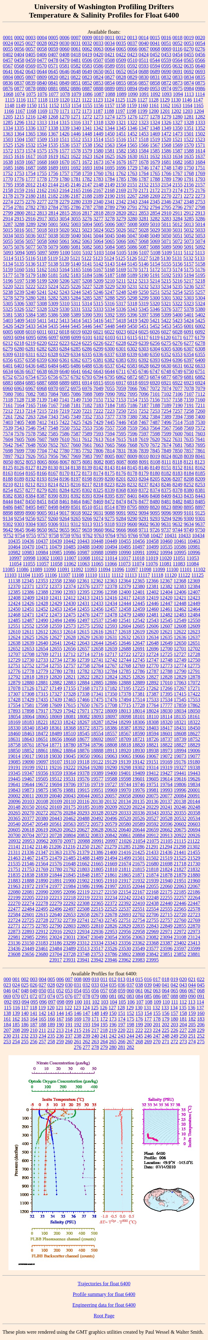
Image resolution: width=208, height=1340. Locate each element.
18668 (69, 739)
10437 (42, 541)
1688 (42, 167)
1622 (76, 156)
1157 (109, 105)
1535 (53, 145)
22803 (69, 926)
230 (7, 1036)
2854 (155, 213)
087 (165, 996)
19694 (55, 784)
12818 (28, 677)
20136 (152, 801)
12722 (124, 654)
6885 (30, 382)
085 (148, 996)
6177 (188, 337)
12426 (28, 603)
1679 (155, 162)
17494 (124, 699)
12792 (14, 677)
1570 (189, 145)
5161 (30, 269)
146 (77, 1013)
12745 (138, 660)
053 (69, 990)
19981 (152, 790)
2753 (200, 201)
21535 (14, 863)
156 (165, 1013)
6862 (121, 377)
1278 (155, 116)
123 (77, 1007)
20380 (42, 818)
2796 (177, 207)
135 (183, 1007)
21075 (152, 841)
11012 (97, 558)
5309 (53, 303)
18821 (152, 744)
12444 (124, 603)
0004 (42, 37)
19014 (14, 756)
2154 (166, 184)
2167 (98, 190)
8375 (166, 490)
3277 (98, 218)
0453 (166, 54)
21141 (14, 846)
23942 (97, 959)
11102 (199, 569)
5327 (30, 309)
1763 (132, 173)
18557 (111, 733)
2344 (144, 201)
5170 (132, 269)
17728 (138, 705)
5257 (200, 292)
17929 (55, 711)
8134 (64, 467)
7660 (76, 445)
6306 (177, 348)
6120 (166, 337)
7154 (132, 399)
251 (192, 1036)
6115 (132, 337)
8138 (76, 467)
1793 (200, 179)
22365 (97, 903)
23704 (55, 954)
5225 (64, 286)
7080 (8, 394)
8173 (87, 473)
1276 (132, 116)
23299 (69, 943)
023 (7, 985)
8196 (64, 479)
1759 (87, 173)
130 (139, 1007)
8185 (200, 473)
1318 (98, 122)
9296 (177, 518)
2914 (8, 218)
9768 (144, 535)
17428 (14, 699)
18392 (138, 728)
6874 (155, 377)
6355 (200, 354)
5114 (8, 258)
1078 (65, 94)
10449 (111, 541)
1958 (19, 184)
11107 (64, 575)
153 (139, 1013)
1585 (155, 150)
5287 (98, 298)
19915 (83, 790)
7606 (30, 439)
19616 (180, 778)
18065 (42, 716)
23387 (166, 943)
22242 (124, 897)
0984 (189, 88)
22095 (55, 892)
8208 (189, 479)
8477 (144, 501)
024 (16, 985)
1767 (177, 173)
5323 (189, 303)
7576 (19, 433)
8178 (132, 473)
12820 (55, 677)
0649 (87, 71)
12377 (97, 586)
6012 (53, 331)
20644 (138, 829)
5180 (42, 275)
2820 (121, 213)
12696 (152, 648)
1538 (87, 145)
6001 (189, 326)
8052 (19, 462)
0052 (177, 43)
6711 (121, 371)
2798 (200, 207)
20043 (69, 795)
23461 (42, 948)
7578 (30, 433)
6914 (87, 382)
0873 (177, 82)
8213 (42, 484)
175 (130, 1019)
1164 (187, 105)
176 (139, 1019)
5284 (76, 298)
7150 (87, 399)
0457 (8, 60)
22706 (152, 914)
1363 (8, 133)
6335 (87, 354)
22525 (111, 909)
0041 (155, 43)
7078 (189, 388)
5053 (200, 235)
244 (130, 1036)
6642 (87, 371)
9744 (177, 529)
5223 (42, 286)
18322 (194, 722)
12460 (152, 609)
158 (183, 1013)
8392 (76, 496)
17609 (55, 705)
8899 (19, 513)
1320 (110, 122)
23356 (124, 943)
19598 (124, 778)
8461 (64, 501)
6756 (53, 377)
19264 (83, 767)
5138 (53, 264)
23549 (138, 948)
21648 (69, 863)
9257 (42, 518)
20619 (42, 829)
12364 (124, 580)
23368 (152, 943)
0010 (98, 37)
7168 (64, 405)
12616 (97, 631)
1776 (19, 179)
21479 (55, 858)
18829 (194, 744)
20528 (166, 818)
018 (165, 979)
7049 (98, 388)
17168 (83, 688)
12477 (97, 614)
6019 (76, 331)
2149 (110, 184)
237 (69, 1036)
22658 (83, 914)
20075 (152, 795)
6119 (154, 337)
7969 (76, 456)
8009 (132, 456)
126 (103, 1007)
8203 (132, 479)
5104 (110, 252)
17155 (69, 688)
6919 (144, 382)
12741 (97, 660)
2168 (110, 190)
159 (192, 1013)
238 (77, 1036)
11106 (51, 575)
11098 (145, 569)
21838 (28, 875)
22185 (180, 892)
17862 (194, 705)
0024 (8, 43)
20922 (180, 835)
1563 (110, 145)
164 (33, 1019)
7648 (30, 445)
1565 (132, 145)
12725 (166, 654)
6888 (53, 382)
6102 (99, 337)
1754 (30, 173)
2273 (200, 196)
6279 (8, 348)
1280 (177, 116)
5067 (132, 241)
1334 (8, 128)
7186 (132, 405)
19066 (138, 756)
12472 (42, 614)
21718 (180, 863)
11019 (152, 558)
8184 (189, 473)
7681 (177, 445)
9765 (122, 535)
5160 (19, 269)
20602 (180, 824)
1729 (132, 167)
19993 (166, 790)
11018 (138, 558)
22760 (180, 920)
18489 (55, 733)
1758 (76, 173)
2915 (19, 218)
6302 (132, 348)
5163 (53, 269)
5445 (76, 326)
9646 (30, 529)
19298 (124, 767)
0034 (110, 43)
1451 (121, 133)
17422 (194, 694)
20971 (69, 841)
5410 (30, 320)
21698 (166, 863)
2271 (177, 196)
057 (104, 990)
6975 (76, 388)
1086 (87, 94)
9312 (76, 524)
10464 (14, 546)
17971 (83, 711)
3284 (177, 218)
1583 (132, 150)
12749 (180, 660)
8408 (155, 496)
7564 (155, 428)
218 (104, 1030)
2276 (30, 201)
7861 (200, 450)
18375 (97, 728)
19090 (28, 761)
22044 (138, 886)
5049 (155, 235)
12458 (124, 609)
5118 (42, 258)
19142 (138, 761)
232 (25, 1036)
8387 (42, 496)
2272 (189, 196)
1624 (98, 156)
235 (51, 1036)
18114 (166, 716)
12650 (180, 643)
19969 (111, 790)
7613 (98, 439)
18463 (28, 733)
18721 (138, 739)
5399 (166, 314)
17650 (83, 705)
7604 (8, 439)
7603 (200, 433)
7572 (200, 428)
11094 (104, 569)
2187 (76, 196)
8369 (132, 490)
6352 (166, 354)
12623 (194, 631)
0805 (19, 77)
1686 (19, 167)
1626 (121, 156)
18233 (55, 722)
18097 (111, 716)
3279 (121, 218)
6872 (132, 377)
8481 (166, 501)
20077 (166, 795)
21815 (138, 869)
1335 (19, 128)
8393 (87, 496)
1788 (155, 179)
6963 (19, 388)
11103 (10, 575)
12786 (138, 671)
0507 (98, 60)
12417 (124, 597)
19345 (14, 773)
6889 (64, 382)
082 (121, 996)
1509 (42, 139)
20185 (83, 807)
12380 (138, 586)
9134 (8, 518)
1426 (64, 133)
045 (201, 985)
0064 (110, 49)
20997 (111, 841)
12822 (83, 677)
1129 (165, 99)
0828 (121, 77)
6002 (200, 326)
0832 (166, 77)
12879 (14, 682)
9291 (144, 518)
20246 (180, 807)
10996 (194, 552)
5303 (189, 298)
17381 (138, 694)
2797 (189, 207)
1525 (8, 145)
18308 (152, 722)
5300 (155, 298)
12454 (69, 609)
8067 (65, 462)
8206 (166, 479)
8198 (87, 479)
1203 (188, 111)
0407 (53, 54)
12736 (69, 660)
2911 (177, 213)
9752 (8, 535)
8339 (110, 490)
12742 (111, 660)
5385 (42, 314)
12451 (28, 609)
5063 (87, 241)
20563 (69, 824)
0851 (76, 82)
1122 (87, 99)
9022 (87, 513)
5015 (8, 230)
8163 (8, 473)
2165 (76, 190)
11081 (165, 563)
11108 (78, 575)
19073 (180, 756)
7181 (76, 405)
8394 (98, 496)
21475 (42, 858)
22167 (138, 892)
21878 (166, 875)
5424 (189, 320)
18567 (124, 733)
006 (60, 979)
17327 (55, 694)
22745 (111, 920)
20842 (111, 835)
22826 (111, 926)
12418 (138, 597)
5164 (64, 269)
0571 (53, 66)
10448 (97, 541)
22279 (55, 903)
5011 (166, 224)
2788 (98, 207)
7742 (53, 450)
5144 (121, 264)
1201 (165, 111)
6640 (64, 371)
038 (139, 985)
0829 (132, 77)
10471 (42, 546)
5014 (200, 224)
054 (77, 990)
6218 (19, 343)
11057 (42, 563)
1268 (53, 116)
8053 (31, 462)
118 (33, 1007)
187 (33, 1024)
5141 (87, 264)
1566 (144, 145)
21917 (124, 880)
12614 (69, 631)
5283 (64, 298)
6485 (64, 365)
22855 (180, 926)
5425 (200, 320)
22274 (28, 903)
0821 (64, 77)
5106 (133, 252)
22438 (152, 903)
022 (201, 979)
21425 (138, 852)
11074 (138, 563)
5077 (30, 247)
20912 (152, 835)
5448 (110, 326)
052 (60, 990)
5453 (166, 326)
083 (130, 996)
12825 (124, 677)
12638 (14, 643)
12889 (138, 682)
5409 (19, 320)
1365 (30, 133)
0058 (42, 49)
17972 (97, 711)
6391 (132, 360)
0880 (42, 88)
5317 (121, 303)
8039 (189, 456)
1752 (8, 173)
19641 (14, 784)
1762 (121, 173)
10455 (124, 541)
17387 (152, 694)
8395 (110, 496)
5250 (144, 292)
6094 (19, 337)
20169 (55, 807)
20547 (28, 824)
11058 (56, 563)
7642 (8, 445)
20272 (42, 812)
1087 (99, 94)
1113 (189, 94)
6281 (30, 348)
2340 (98, 201)
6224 (76, 343)
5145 (132, 264)
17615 (69, 705)
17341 (97, 694)
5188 (121, 275)
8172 (76, 473)
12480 (138, 614)
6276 (177, 343)
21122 (193, 841)
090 (192, 996)
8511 (98, 507)
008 (77, 979)
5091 (189, 247)
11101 (186, 569)
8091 (144, 462)
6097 (53, 337)
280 (113, 1047)
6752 (8, 377)
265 (113, 1041)
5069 (155, 241)
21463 (14, 858)
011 (103, 979)
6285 (76, 348)
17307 (14, 694)
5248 (121, 292)
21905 (97, 880)
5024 (98, 230)
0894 (132, 88)
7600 (177, 433)
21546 (28, 863)
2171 (144, 190)
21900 (69, 880)
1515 (110, 139)
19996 (180, 790)
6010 (30, 331)
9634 (189, 524)
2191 (121, 196)
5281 (42, 298)
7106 (177, 394)
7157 (166, 399)
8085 (110, 462)
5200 (53, 281)
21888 (28, 880)
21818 (152, 869)
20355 (180, 812)
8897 (200, 507)
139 (16, 1013)
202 (165, 1024)
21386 (97, 852)
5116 (30, 258)
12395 (83, 592)
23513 (83, 948)
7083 (42, 394)
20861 (124, 835)
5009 (144, 224)
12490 (42, 620)
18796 (97, 744)
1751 (200, 167)
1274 (110, 116)
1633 (166, 156)
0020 (200, 37)
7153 (121, 399)
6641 (76, 371)
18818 (124, 744)
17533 (152, 699)
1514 (98, 139)
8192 (30, 479)
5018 (42, 230)
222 (139, 1030)
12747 (152, 660)
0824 (98, 77)
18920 (124, 750)
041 (165, 985)
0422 (121, 54)
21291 (152, 846)
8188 (8, 479)
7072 (155, 388)
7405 (19, 422)
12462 (180, 609)
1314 (53, 122)
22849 (166, 926)
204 (183, 1024)
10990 (124, 552)
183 (201, 1019)
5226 (76, 286)
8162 (200, 467)
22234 (111, 897)
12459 (138, 609)
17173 (97, 688)
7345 (64, 416)
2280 (76, 201)
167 (60, 1019)
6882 (200, 377)
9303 (19, 524)
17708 (111, 705)
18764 (42, 744)
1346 (132, 128)
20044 (83, 795)
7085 (64, 394)
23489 (69, 948)
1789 (166, 179)
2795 (166, 207)
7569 (189, 428)
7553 (87, 428)
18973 (166, 750)
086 (157, 996)
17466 (83, 699)
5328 (42, 309)
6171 (177, 337)
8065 (42, 462)
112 (183, 1002)
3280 (132, 218)
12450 (14, 609)
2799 (8, 213)
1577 (64, 150)
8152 (177, 467)
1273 (98, 116)
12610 (14, 631)
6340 (144, 354)
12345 (27, 580)
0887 (87, 88)
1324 (155, 122)
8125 (8, 467)
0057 (30, 49)
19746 (138, 784)
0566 (200, 60)
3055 (76, 218)
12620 (152, 631)
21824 (166, 869)
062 (148, 990)
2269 (155, 196)
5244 (76, 292)
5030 (166, 230)
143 (51, 1013)
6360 (53, 360)
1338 (53, 128)
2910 (166, 213)
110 (166, 1002)
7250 (121, 411)
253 (7, 1041)
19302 (138, 767)
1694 (98, 167)
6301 (121, 348)
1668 (42, 162)
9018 (76, 513)
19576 (83, 778)
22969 (152, 931)
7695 (200, 445)
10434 (198, 535)
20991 (97, 841)
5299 (144, 298)
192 (77, 1024)
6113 (121, 337)
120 (51, 1007)
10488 (83, 546)
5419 (132, 320)
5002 (64, 224)
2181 (42, 196)
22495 (42, 909)
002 (25, 979)
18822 (166, 744)
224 (157, 1030)
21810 (111, 869)
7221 (87, 411)
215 (77, 1030)
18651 (42, 739)
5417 (110, 320)
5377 (177, 309)
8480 (155, 501)
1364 (19, 133)
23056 (124, 937)
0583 (87, 66)
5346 (155, 309)
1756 (53, 173)
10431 (170, 535)
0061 (76, 49)
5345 (144, 309)
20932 (14, 841)
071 (25, 996)
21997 (111, 886)
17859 (180, 705)
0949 (144, 88)
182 (192, 1019)
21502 (152, 858)
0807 (30, 77)
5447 (98, 326)
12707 (14, 654)
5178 (19, 275)
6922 (177, 382)
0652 (121, 71)
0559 (166, 60)
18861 (42, 750)
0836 (8, 82)
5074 (200, 241)
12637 (194, 637)
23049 (97, 937)
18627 (194, 733)
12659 (111, 648)
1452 (132, 133)
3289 (30, 224)
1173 (87, 111)
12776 (14, 671)
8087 (121, 462)
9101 (189, 513)
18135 (179, 716)
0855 (121, 82)
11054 (15, 563)
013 (121, 979)
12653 (28, 648)
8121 (188, 462)
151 (121, 1013)
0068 (155, 49)
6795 (110, 377)
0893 (121, 88)
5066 (121, 241)
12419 (152, 597)
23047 (83, 937)
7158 (177, 399)
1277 (144, 116)
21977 (55, 886)
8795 (132, 507)
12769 (138, 665)
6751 (200, 371)
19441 (180, 773)
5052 (189, 235)
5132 (188, 258)
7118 (8, 399)
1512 (76, 139)
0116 (177, 49)
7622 (166, 439)
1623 (87, 156)
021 (192, 979)
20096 (14, 801)
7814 (110, 450)
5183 (76, 275)
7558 (121, 428)
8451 (42, 501)
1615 (8, 156)
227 (183, 1030)
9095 (155, 513)
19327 (180, 767)
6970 (53, 388)
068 (201, 990)
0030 (64, 43)
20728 (55, 835)
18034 (180, 711)
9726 (155, 529)
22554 (152, 909)
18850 (14, 750)
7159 (189, 399)
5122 (87, 258)
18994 (180, 750)
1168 (31, 111)
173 (113, 1019)
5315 (98, 303)
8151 (166, 467)
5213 (144, 281)
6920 (155, 382)
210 (33, 1030)
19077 (194, 756)
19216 (55, 767)
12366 (152, 580)
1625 (110, 156)
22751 (124, 920)
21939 (152, 880)
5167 (98, 269)
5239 (19, 292)
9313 (87, 524)
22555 (166, 909)
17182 (111, 688)
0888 (98, 88)
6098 (65, 337)
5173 (166, 269)
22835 (138, 926)
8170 (64, 473)
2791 (132, 207)
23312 (83, 943)
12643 (83, 643)
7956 (53, 456)
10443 (83, 541)
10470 (28, 546)
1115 (10, 99)
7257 (177, 411)
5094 (19, 252)
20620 (55, 829)
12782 (83, 671)
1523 (200, 139)
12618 (124, 631)
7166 (42, 405)
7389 (166, 416)
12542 (138, 620)
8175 (110, 473)
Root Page (104, 1315)
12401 (138, 592)
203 (174, 1024)
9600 (132, 524)
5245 (87, 292)
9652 (53, 529)
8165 (30, 473)
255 (25, 1041)
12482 (166, 614)
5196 (8, 281)
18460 (14, 733)
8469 (98, 501)
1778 (42, 179)
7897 (8, 456)
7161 (8, 405)
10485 (69, 546)
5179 (30, 275)
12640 (42, 643)
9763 (99, 535)
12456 (97, 609)
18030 (166, 711)
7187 (144, 405)
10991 (138, 552)
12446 (152, 603)
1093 (166, 94)
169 (77, 1019)
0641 (8, 71)
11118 (157, 575)
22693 (124, 914)
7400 (200, 416)
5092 (200, 247)
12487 (28, 620)
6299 (98, 348)
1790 (177, 179)
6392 (144, 360)
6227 (110, 343)
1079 (76, 94)
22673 (97, 914)
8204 (144, 479)
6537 (110, 365)
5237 (200, 286)
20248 (194, 807)
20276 (55, 812)
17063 (180, 682)
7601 (189, 433)
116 (16, 1007)
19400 (111, 773)
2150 (121, 184)
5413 (64, 320)
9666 (121, 529)
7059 (121, 388)
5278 (8, 298)
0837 (19, 82)
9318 (110, 524)
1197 (120, 111)
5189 (132, 275)
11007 (70, 558)
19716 (83, 784)
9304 (30, 524)
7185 (121, 405)
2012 (30, 184)
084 (139, 996)
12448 (180, 603)
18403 (152, 728)
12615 (83, 631)
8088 (133, 462)
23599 (194, 948)
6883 (8, 382)
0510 (132, 60)
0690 (166, 71)
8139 (87, 467)
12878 (194, 677)
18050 (194, 711)
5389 (76, 314)
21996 (97, 886)
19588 (111, 778)
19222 (69, 767)
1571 (200, 145)
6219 (30, 343)
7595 (121, 433)
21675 (138, 863)
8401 (132, 496)
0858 (155, 82)
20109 (56, 801)
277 (86, 1047)
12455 (83, 609)
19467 (28, 778)
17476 (111, 699)
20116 (83, 801)
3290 (42, 224)
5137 (42, 264)
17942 (69, 711)
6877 (166, 377)
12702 (194, 648)
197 (121, 1024)
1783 (98, 179)
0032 (87, 43)
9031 (98, 513)
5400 (177, 314)
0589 (110, 66)
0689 (155, 71)
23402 (180, 943)
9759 (65, 535)
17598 (42, 705)
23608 (14, 954)
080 (104, 996)
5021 (76, 230)
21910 (111, 880)
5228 (98, 286)
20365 (14, 818)
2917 (42, 218)
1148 (9, 105)
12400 (124, 592)
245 (139, 1036)
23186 (55, 943)
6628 (144, 365)
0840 (42, 82)
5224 (53, 286)
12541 (124, 620)
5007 (121, 224)
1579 (87, 150)
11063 (83, 563)
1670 (64, 162)
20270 (28, 812)
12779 (42, 671)
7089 (98, 394)
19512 (55, 778)
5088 (155, 247)
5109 (166, 252)
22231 (97, 897)
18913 (111, 750)
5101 (76, 252)
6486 (76, 365)
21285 (124, 846)
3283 (166, 218)
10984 (42, 552)
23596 (166, 948)
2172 (155, 190)
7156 (155, 399)
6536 (98, 365)
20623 (69, 829)
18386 (111, 728)
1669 (53, 162)
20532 (180, 818)
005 (51, 979)
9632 (177, 524)
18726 (152, 739)
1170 (53, 111)
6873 (144, 377)
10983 (28, 552)
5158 (200, 264)
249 (174, 1036)
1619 (53, 156)
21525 (180, 858)
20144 (193, 801)
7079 (200, 388)
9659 (87, 529)
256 (33, 1041)
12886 (111, 682)
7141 (64, 399)
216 (86, 1030)
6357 (19, 360)
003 (33, 979)
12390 (55, 592)
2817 (87, 213)
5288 (110, 298)
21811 (124, 869)
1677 (132, 162)
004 (42, 979)
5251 (155, 292)
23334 (97, 943)
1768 (189, 173)
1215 (19, 116)
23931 (69, 959)
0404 (19, 54)
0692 (189, 71)
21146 (42, 846)
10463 (194, 541)
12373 (55, 586)
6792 (76, 377)
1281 (189, 116)
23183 (42, 943)
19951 (97, 790)
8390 (53, 496)
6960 (8, 388)
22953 (111, 931)
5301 (166, 298)
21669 (111, 863)
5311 (75, 303)
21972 (28, 886)
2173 (166, 190)
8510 (87, 507)
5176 (200, 269)
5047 (132, 235)
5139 (64, 264)
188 (42, 1024)
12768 (124, 665)
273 (183, 1041)
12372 (42, 586)
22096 (69, 892)
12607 (166, 626)
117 (24, 1007)
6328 (53, 354)
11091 (63, 569)
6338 (121, 354)
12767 (111, 665)
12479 (124, 614)
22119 (83, 892)
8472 (110, 501)
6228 (121, 343)
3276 (87, 218)
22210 (42, 897)
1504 (19, 139)
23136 (14, 943)
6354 (189, 354)
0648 (76, 71)
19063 (111, 756)
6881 (189, 377)
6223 (64, 343)
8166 (42, 473)
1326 (166, 122)
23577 (152, 948)
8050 (8, 462)
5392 (110, 314)
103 (104, 1002)
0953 (155, 88)
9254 (19, 518)
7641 (200, 439)
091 (201, 996)
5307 (30, 303)
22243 (138, 897)
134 (174, 1007)
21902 (83, 880)
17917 (42, 711)
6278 (200, 343)
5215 (166, 281)
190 (60, 1024)
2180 (30, 196)
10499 (152, 546)
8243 (155, 484)
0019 (189, 37)
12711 (55, 654)
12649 (166, 643)
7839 (144, 450)
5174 (177, 269)
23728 (69, 954)
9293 (155, 518)
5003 (76, 224)
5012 (177, 224)
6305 (166, 348)
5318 (132, 303)
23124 (194, 937)
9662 (110, 529)
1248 (42, 116)
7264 (42, 416)
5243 (64, 292)
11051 (179, 558)
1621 (64, 156)
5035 (19, 235)
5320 (155, 303)
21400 (111, 852)
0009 (87, 37)
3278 (110, 218)
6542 (121, 365)
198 (130, 1024)
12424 (14, 603)
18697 (111, 739)
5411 (42, 320)
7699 (19, 450)
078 (86, 996)
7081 (19, 394)
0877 (19, 88)
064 (165, 990)
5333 (98, 309)
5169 (121, 269)
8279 (42, 490)
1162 (165, 105)
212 (51, 1030)
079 (95, 996)
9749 (189, 529)
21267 (96, 846)
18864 (69, 750)
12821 (69, 677)
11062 (70, 563)
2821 (132, 213)
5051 (177, 235)
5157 (189, 264)
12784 (111, 671)
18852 (28, 750)
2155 (177, 184)
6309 (8, 354)
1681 (166, 162)
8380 (189, 490)
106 (131, 1002)
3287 (8, 224)
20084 (180, 795)
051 (51, 990)
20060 (138, 795)
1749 (177, 167)
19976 (138, 790)
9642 (8, 529)
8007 (121, 456)
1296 (19, 122)
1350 (177, 128)
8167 (53, 473)
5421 (155, 320)
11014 (111, 558)
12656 (69, 648)
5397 (144, 314)
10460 (166, 541)
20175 (69, 807)
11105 (37, 575)
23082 (152, 937)
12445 (138, 603)
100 (78, 1002)
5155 (166, 264)
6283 (53, 348)
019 (174, 979)
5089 (166, 247)
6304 (155, 348)
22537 (124, 909)
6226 (98, 343)
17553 (194, 699)
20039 (42, 795)
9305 (42, 524)
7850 (177, 450)
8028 (177, 456)
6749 (177, 371)
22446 (180, 903)
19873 (28, 790)
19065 (124, 756)
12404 (166, 592)
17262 (152, 688)
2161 (30, 190)
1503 (8, 139)
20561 (55, 824)
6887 (42, 382)
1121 (75, 99)
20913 (166, 835)
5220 (8, 286)
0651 (110, 71)
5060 (53, 241)
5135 (19, 264)
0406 (42, 54)
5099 (53, 252)
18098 (125, 716)
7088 (87, 394)
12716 (97, 654)
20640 (124, 829)
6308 (200, 348)
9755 (31, 535)
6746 (144, 371)
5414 (76, 320)
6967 (30, 388)
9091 (121, 513)
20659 (152, 829)
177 (148, 1019)
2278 (53, 201)
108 (148, 1002)
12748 (166, 660)
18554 (97, 733)
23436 (14, 948)
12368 (179, 580)
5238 (8, 292)
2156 (189, 184)
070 (16, 996)
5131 (177, 258)
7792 (87, 450)
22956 (124, 931)
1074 (19, 94)
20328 (97, 812)
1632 (155, 156)
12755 (55, 665)
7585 (53, 433)
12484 (194, 614)
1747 (155, 167)
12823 (97, 677)
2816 (76, 213)
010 (95, 979)
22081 (28, 892)
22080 (14, 892)
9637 (200, 524)
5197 (19, 281)
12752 (28, 665)
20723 (42, 835)
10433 (184, 535)
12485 (14, 620)
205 (192, 1024)
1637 (200, 156)
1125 (120, 99)
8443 (200, 496)
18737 (166, 739)
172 (104, 1019)
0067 (144, 49)
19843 (14, 790)
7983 (87, 456)
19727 (111, 784)
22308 (83, 903)
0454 (177, 54)
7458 (132, 422)
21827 (180, 869)
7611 (75, 439)
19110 (69, 761)
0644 (42, 71)
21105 (166, 841)
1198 (131, 111)
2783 (42, 207)
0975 (177, 88)
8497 (42, 507)
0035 (121, 43)
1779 (53, 179)
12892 (152, 682)
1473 (177, 133)
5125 (121, 258)
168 (69, 1019)
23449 (28, 948)
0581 (64, 66)
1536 (64, 145)
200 (148, 1024)
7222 (98, 411)
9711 (143, 529)
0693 (200, 71)
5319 (144, 303)
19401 (124, 773)
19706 (69, 784)
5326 (19, 309)
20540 (14, 824)
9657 (76, 529)
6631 (177, 365)
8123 (200, 462)
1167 (20, 111)
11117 (144, 575)
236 (60, 1036)
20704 (28, 835)
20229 (152, 807)
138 (7, 1013)
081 (113, 996)
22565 (180, 909)
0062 (87, 49)
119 (42, 1007)
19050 (83, 756)
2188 (87, 196)
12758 (83, 665)
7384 (155, 416)
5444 (64, 326)
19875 (42, 790)
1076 (42, 94)
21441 (180, 852)
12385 (14, 592)
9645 (19, 529)
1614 (200, 150)
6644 (110, 371)
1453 (144, 133)
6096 (42, 337)
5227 (87, 286)
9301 (200, 518)
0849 (64, 82)
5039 (64, 235)
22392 (124, 903)
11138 (14, 580)
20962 (42, 841)
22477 (14, 909)
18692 (97, 739)
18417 (166, 728)
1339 (64, 128)
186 (25, 1024)
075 (60, 996)
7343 (53, 416)
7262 (19, 416)
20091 (194, 795)
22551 (138, 909)
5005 (98, 224)
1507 (30, 139)
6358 (30, 360)
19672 (42, 784)
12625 (28, 637)
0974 (166, 88)
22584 (14, 914)
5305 (8, 303)
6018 (64, 331)
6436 (30, 365)
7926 (30, 456)
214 (69, 1030)
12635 (166, 637)
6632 (189, 365)
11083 (179, 563)
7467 (144, 422)
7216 (53, 411)
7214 (30, 411)
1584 (144, 150)
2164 (64, 190)
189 (51, 1024)
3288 (19, 224)
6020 (87, 331)
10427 (157, 535)
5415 (87, 320)
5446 (87, 326)
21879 (180, 875)
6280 (19, 348)
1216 (30, 116)
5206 (64, 281)
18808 (111, 744)
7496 (166, 422)
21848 (83, 875)
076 (69, 996)
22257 (180, 897)
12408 (14, 597)
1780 (64, 179)
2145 (64, 184)
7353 (98, 416)
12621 (166, 631)
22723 (194, 914)
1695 (110, 167)
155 (157, 1013)
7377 (110, 416)
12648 (152, 643)
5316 (110, 303)
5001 (53, 224)
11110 (91, 575)
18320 (166, 722)
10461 (180, 541)
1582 (121, 150)
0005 (53, 37)
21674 (124, 863)
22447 (194, 903)
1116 (21, 99)
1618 (42, 156)
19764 (166, 784)
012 (113, 979)
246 (148, 1036)
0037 (132, 43)
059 (121, 990)
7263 (30, 416)
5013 (189, 224)
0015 (155, 37)
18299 (124, 722)
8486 (8, 507)
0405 (30, 54)
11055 (29, 563)
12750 (194, 660)
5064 (98, 241)
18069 (56, 716)
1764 (144, 173)
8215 (64, 484)
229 (201, 1030)
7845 (155, 450)
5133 (200, 258)
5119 (52, 258)
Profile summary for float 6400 (104, 1294)
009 (86, 979)
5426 (8, 326)
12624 (14, 637)
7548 (53, 428)
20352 (166, 812)
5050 (166, 235)
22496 (55, 909)
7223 (110, 411)
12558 (42, 626)
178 (157, 1019)
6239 (144, 343)
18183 (28, 722)
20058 (124, 795)
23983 (138, 959)
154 (148, 1013)
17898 (28, 711)
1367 (53, 133)
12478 (111, 614)
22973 (194, 931)
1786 (132, 179)
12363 (110, 580)
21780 (55, 869)
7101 (155, 394)
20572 (83, 824)
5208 (87, 281)
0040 (144, 43)
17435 (42, 699)
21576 (55, 863)
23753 (97, 954)
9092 (132, 513)
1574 (30, 150)
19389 (97, 773)
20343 (152, 812)
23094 (166, 937)
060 (130, 990)
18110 (152, 716)
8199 (98, 479)
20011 (28, 795)
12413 (83, 597)
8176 (121, 473)
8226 (121, 484)
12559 (55, 626)
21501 (138, 858)
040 (157, 985)
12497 (83, 620)
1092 (155, 94)
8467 (87, 501)
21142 (28, 846)
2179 (19, 196)
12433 (97, 603)
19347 (28, 773)
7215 (42, 411)
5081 (76, 247)
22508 (83, 909)
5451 (144, 326)
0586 (98, 66)
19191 (14, 767)
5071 (166, 241)
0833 (177, 77)
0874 (189, 82)
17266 (166, 688)
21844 (55, 875)
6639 (53, 371)
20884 (138, 835)
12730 (28, 660)
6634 (8, 371)
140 (25, 1013)
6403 (19, 365)
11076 (151, 563)
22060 (166, 886)
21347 (42, 852)
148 (95, 1013)
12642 (69, 643)
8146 (144, 467)
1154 (76, 105)
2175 (189, 190)
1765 (155, 173)
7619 (144, 439)
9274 (98, 518)
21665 (97, 863)
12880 (28, 682)
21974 (42, 886)
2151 (132, 184)
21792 (69, 869)
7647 (19, 445)
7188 (155, 405)
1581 (110, 150)
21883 (14, 880)
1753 (19, 173)
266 (121, 1041)
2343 (132, 201)
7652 (53, 445)
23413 (194, 943)
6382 (110, 360)
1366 (42, 133)
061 (139, 990)
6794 (98, 377)
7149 (76, 399)
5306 (19, 303)
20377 (28, 818)
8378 (177, 490)
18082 (83, 716)
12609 (194, 626)
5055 (8, 241)
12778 (28, 671)
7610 (64, 439)
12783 (97, 671)
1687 (30, 167)
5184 (87, 275)
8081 (87, 462)
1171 (64, 111)
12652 (14, 648)
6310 (19, 354)
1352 (200, 128)
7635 (189, 439)
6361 (64, 360)
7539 (8, 428)
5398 (155, 314)
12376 (83, 586)
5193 (177, 275)
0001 (8, 37)
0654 (132, 71)
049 (33, 990)
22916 (55, 931)
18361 (55, 728)
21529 (194, 858)
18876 (83, 750)
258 (51, 1041)
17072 (194, 682)
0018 (177, 37)
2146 (76, 184)
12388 (42, 592)
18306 (138, 722)
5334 (110, 309)
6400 (200, 360)
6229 (132, 343)
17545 (180, 699)
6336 (98, 354)
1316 (76, 122)
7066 (132, 388)
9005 (42, 513)
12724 (152, 654)
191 (69, 1024)
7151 (98, 399)
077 (77, 996)
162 (16, 1019)
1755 (42, 173)
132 (156, 1007)
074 (51, 996)
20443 (55, 818)
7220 (76, 411)
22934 (83, 931)
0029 (53, 43)
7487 (155, 422)
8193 (42, 479)
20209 (111, 807)
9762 (88, 535)
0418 (76, 54)
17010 (166, 682)
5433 (30, 326)
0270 (189, 49)
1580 (98, 150)
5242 (53, 292)
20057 (111, 795)
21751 (14, 869)
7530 (200, 422)
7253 (155, 411)
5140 (76, 264)
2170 (132, 190)
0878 (30, 88)
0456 (200, 54)
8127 (30, 467)
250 (183, 1036)
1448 (87, 133)
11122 (184, 575)
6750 (189, 371)
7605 (19, 439)
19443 (194, 773)
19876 (55, 790)
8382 (8, 496)
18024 (152, 711)
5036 (30, 235)
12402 (152, 592)
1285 (8, 122)
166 (51, 1019)
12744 (124, 660)
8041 (200, 456)
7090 (110, 394)
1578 (76, 150)
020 (183, 979)
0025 (19, 43)
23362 (138, 943)
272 (174, 1041)
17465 (69, 699)
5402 (200, 314)
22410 (138, 903)
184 (7, 1024)
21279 (110, 846)
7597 (144, 433)
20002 (14, 795)
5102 (87, 252)
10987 (83, 552)
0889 (110, 88)
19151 (152, 761)
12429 (55, 603)
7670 (144, 445)
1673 (98, 162)
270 (157, 1041)
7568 (177, 428)
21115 (180, 841)
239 (86, 1036)
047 (16, 990)
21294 (166, 846)
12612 (42, 631)
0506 (87, 60)
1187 (98, 111)
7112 (200, 394)
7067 (144, 388)
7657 (64, 445)
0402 (8, 54)
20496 (111, 818)
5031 (177, 230)
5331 (76, 309)
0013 (132, 37)
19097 (42, 761)
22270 (14, 903)
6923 (189, 382)
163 (25, 1019)
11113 (131, 575)
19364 (69, 773)
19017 (28, 756)
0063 (98, 49)
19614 (166, 778)
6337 (110, 354)
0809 (42, 77)
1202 (176, 111)
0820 (53, 77)
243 (121, 1036)
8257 (19, 490)
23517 (97, 948)
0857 (144, 82)
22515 (97, 909)
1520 (166, 139)
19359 (55, 773)
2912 (189, 213)
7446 (121, 422)
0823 (87, 77)
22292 (69, 903)
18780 (69, 744)
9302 (8, 524)
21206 (55, 846)
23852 (180, 954)
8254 (8, 490)
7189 (166, 405)
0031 (76, 43)
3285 (189, 218)
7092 (121, 394)
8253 (200, 484)
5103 (99, 252)
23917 (55, 959)
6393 (155, 360)
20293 (83, 812)
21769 (42, 869)
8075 (76, 462)
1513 (87, 139)
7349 (76, 416)
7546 (30, 428)
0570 (42, 66)
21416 (124, 852)
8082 (99, 462)
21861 (111, 875)
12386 (28, 592)
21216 (69, 846)
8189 (19, 479)
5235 (177, 286)
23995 (152, 959)
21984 (69, 886)
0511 (143, 60)
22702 (138, 914)
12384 (194, 586)
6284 (64, 348)
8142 (98, 467)
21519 (166, 858)
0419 (87, 54)
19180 (193, 761)
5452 (155, 326)
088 (174, 996)
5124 (109, 258)
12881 (42, 682)
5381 (8, 314)
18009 (111, 711)
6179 (200, 337)
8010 (144, 456)
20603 (194, 824)
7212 (8, 411)
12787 (152, 671)
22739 (69, 920)
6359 (42, 360)
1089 (121, 94)
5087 (144, 247)
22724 (14, 920)
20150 (28, 807)
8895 (189, 507)
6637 (30, 371)
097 (52, 1002)
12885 (97, 682)
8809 (144, 507)
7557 (110, 428)
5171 (144, 269)
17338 (83, 694)
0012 (121, 37)
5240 (30, 292)
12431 (83, 603)
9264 (64, 518)
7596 (132, 433)
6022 (110, 331)
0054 (200, 43)
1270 (64, 116)
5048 (144, 235)
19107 (56, 761)
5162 (42, 269)
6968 (42, 388)
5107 (144, 252)
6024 (132, 331)
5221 (19, 286)
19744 (124, 784)
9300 (189, 518)
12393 (69, 592)
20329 (111, 812)
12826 (138, 677)
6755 (42, 377)
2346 (166, 201)
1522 (189, 139)
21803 (83, 869)
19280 (97, 767)
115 (7, 1007)
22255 (166, 897)
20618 (28, 829)
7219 (64, 411)
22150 (111, 892)
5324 (200, 303)
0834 (189, 77)
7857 (189, 450)
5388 (64, 314)
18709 (124, 739)
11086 (22, 569)
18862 (55, 750)
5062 (76, 241)
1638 (8, 162)
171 (95, 1019)
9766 (133, 535)
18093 (97, 716)
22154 (124, 892)
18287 (97, 722)
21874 (152, 875)
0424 (144, 54)
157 (174, 1013)
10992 (152, 552)
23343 (111, 943)
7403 (8, 422)
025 (25, 985)
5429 (19, 326)
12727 (180, 654)
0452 (155, 54)
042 (174, 985)
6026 (155, 331)
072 (33, 996)
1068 (8, 94)
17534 (166, 699)
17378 (124, 694)
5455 (177, 326)
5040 (76, 235)
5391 (98, 314)
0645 (53, 71)
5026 (121, 230)
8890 (177, 507)
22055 (152, 886)
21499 (124, 858)
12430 (69, 603)
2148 (98, 184)
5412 (53, 320)
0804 (8, 77)
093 (16, 1002)
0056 (19, 49)
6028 (177, 331)
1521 (177, 139)
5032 (189, 230)
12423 (194, 597)
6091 (189, 331)
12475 (69, 614)
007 (69, 979)
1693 (87, 167)
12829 (180, 677)
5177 (8, 275)
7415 (53, 422)
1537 (76, 145)
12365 (138, 580)
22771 (14, 926)
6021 (98, 331)
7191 (189, 405)
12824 (111, 677)
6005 (8, 331)
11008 (84, 558)
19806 (180, 784)
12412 (69, 597)
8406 (144, 496)
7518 (189, 422)
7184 (110, 405)
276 (77, 1047)
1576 (53, 150)
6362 (76, 360)
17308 (28, 694)
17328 (69, 694)
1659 (19, 162)
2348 (189, 201)
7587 (76, 433)
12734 (55, 660)
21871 (138, 875)
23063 (138, 937)
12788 (166, 671)
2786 (76, 207)
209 (25, 1030)
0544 (155, 60)
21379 (83, 852)
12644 (97, 643)
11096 (118, 569)
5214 (155, 281)
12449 (194, 603)
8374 (155, 490)
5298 (132, 298)
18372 (83, 728)
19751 (152, 784)
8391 (64, 496)
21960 (194, 880)
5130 (166, 258)
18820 (138, 744)
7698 (8, 450)
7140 (53, 399)
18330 (14, 728)
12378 (111, 586)
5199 (42, 281)
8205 (155, 479)
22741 (83, 920)
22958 (138, 931)
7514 (177, 422)
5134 (8, 264)
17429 (28, 699)
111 (174, 1002)
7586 (64, 433)
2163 (53, 190)
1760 (98, 173)
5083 (98, 247)
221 (130, 1030)
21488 (83, 858)
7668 (132, 445)
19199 (28, 767)
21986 (83, 886)
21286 (138, 846)
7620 (155, 439)
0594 (155, 66)
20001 (194, 790)
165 (42, 1019)
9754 (20, 535)
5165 (76, 269)
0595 (166, 66)
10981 (194, 546)
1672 (87, 162)
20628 (97, 829)
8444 (8, 501)
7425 (76, 422)
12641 (55, 643)
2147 (87, 184)
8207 (177, 479)
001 (16, 979)
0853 (98, 82)
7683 (189, 445)
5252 (166, 292)
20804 (69, 835)
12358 (55, 580)
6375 (87, 360)
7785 (76, 450)
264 (104, 1041)
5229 (110, 286)
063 (157, 990)
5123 (98, 258)
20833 (97, 835)
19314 (152, 767)
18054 (14, 716)
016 (148, 979)
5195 (200, 275)
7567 (166, 428)
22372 (111, 903)
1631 (144, 156)
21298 (179, 846)
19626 (194, 778)
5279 (19, 298)
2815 (64, 213)
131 (147, 1007)
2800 (19, 213)
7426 (87, 422)
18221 (42, 722)
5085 (121, 247)
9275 (110, 518)
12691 (138, 648)
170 (86, 1019)
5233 (155, 286)
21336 (28, 852)
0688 (144, 71)
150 (113, 1013)
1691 (64, 167)
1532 (30, 145)
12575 (83, 626)
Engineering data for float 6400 (104, 1305)
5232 (144, 286)
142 (42, 1013)
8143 (110, 467)
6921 (166, 382)
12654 (42, 648)
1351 (189, 128)
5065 (110, 241)
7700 (30, 450)
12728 (194, 654)
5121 (75, 258)
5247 (110, 292)
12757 (69, 665)
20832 (83, 835)
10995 (180, 552)
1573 (19, 150)
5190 (144, 275)
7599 (166, 433)
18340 (28, 728)
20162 (42, 807)
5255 (189, 292)
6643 (98, 371)
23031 (69, 937)
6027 (166, 331)
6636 (19, 371)
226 (174, 1030)
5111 (178, 252)
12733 (42, 660)
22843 (152, 926)
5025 (110, 230)
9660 (98, 529)
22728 (42, 920)
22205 (28, 897)
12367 (166, 580)
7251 (132, 411)
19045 (69, 756)
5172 (155, 269)
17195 (124, 688)
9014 (53, 513)
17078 (14, 688)
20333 (124, 812)
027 (42, 985)
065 (174, 990)
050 (42, 990)
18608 (180, 733)
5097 (42, 252)
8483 (189, 501)
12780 (55, 671)
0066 (132, 49)
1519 (155, 139)
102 (96, 1002)
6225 (87, 343)
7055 (110, 388)
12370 (14, 586)
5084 (110, 247)
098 (60, 1002)
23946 (111, 959)
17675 (97, 705)
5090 (177, 247)
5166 (87, 269)
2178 (8, 196)
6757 (64, 377)
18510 (69, 733)
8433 (177, 496)
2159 (19, 190)
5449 (121, 326)
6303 (144, 348)
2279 (64, 201)
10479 (55, 546)
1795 (8, 184)
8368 (121, 490)
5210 (110, 281)
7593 (98, 433)
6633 (200, 365)
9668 (132, 529)
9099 (177, 513)
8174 (98, 473)
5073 (189, 241)
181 (183, 1019)
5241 (42, 292)
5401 (189, 314)
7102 (166, 394)
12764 (97, 665)
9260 (53, 518)
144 (60, 1013)
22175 (166, 892)
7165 (30, 405)
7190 (177, 405)
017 (157, 979)
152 (130, 1013)
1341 (87, 128)
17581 (28, 705)
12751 (14, 665)
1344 (110, 128)
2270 (166, 196)
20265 (14, 812)
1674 (110, 162)
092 (8, 1002)
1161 (154, 105)
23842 (152, 954)
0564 (177, 60)
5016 (19, 230)
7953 (42, 456)
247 (157, 1036)
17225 (138, 688)
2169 (121, 190)
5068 (144, 241)
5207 (76, 281)
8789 (121, 507)
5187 (110, 275)
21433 (152, 852)
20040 (55, 795)
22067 (194, 886)
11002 (43, 558)
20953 (28, 841)
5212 (132, 281)
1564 (121, 145)
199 (139, 1024)
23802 (124, 954)
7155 (144, 399)
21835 (14, 875)
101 (87, 1002)
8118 (177, 462)
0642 (19, 71)
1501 (189, 133)
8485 (200, 501)
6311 (30, 354)
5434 (42, 326)
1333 (200, 122)
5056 (19, 241)
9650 (42, 529)
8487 (19, 507)
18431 (180, 728)
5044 (98, 235)
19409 (138, 773)
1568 (166, 145)
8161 (189, 467)
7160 (200, 399)
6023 (121, 331)
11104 (24, 575)
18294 (111, 722)
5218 (200, 281)
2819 (110, 213)
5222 (30, 286)
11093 (91, 569)
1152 (54, 105)
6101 (87, 337)
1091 (144, 94)
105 (122, 1002)
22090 (42, 892)
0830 (144, 77)
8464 (76, 501)
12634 (152, 637)
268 (139, 1041)
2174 (177, 190)
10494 (111, 546)
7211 (200, 405)
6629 (155, 365)
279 (104, 1047)
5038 (53, 235)
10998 (29, 558)
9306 (53, 524)
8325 (98, 490)
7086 (76, 394)
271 (165, 1041)
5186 (98, 275)
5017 (30, 230)
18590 (138, 733)
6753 (19, 377)
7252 (144, 411)
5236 (189, 286)
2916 (30, 218)
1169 (42, 111)
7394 (177, 416)
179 (165, 1019)
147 (86, 1013)
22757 (166, 920)
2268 (144, 196)
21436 (166, 852)
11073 (124, 563)
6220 (42, 343)
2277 (42, 201)
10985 (55, 552)
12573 (69, 626)
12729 (14, 660)
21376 (69, 852)
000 (7, 979)
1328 (189, 122)
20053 (97, 795)
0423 (132, 54)
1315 (64, 122)
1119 (53, 99)
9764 (110, 535)
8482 (177, 501)
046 (7, 990)
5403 (8, 320)
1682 (177, 162)
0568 (19, 66)
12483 (180, 614)
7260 (200, 411)
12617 (111, 631)
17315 (42, 694)
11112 (117, 575)
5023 (87, 230)
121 (59, 1007)
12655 (55, 648)
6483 (42, 365)
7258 (189, 411)
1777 (30, 179)
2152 (144, 184)
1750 (189, 167)
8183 (177, 473)
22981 (14, 937)
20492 (97, 818)
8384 (30, 496)
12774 (180, 665)
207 (7, 1030)
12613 (55, 631)
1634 (177, 156)
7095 (132, 394)
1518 (144, 139)
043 (183, 985)
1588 (189, 150)
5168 (110, 269)
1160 (143, 105)
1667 (30, 162)
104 (113, 1002)
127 (112, 1007)
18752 (194, 739)
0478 (53, 60)
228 (192, 1030)
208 (16, 1030)
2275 (19, 201)
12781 (69, 671)
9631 (166, 524)
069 (7, 996)
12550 (194, 620)
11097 (131, 569)
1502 (200, 133)
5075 (8, 247)
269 (148, 1041)
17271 (194, 688)
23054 (111, 937)
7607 (42, 439)
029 (60, 985)
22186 (194, 892)
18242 (69, 722)
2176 (200, 190)
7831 (121, 450)
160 (201, 1013)
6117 (143, 337)
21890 (42, 880)
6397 (189, 360)
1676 (121, 162)
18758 (14, 744)
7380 (132, 416)
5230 (121, 286)
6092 (200, 331)
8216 (76, 484)
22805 (83, 926)
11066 (111, 563)
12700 (166, 648)
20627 (83, 829)
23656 (28, 954)
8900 (30, 513)
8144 (121, 467)
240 (95, 1036)
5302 (177, 298)
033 (95, 985)
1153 (65, 105)
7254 (166, 411)
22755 (152, 920)
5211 (121, 281)
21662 (83, 863)
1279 (166, 116)
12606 (152, 626)
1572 (8, 150)
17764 (152, 705)
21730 (194, 863)
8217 (87, 484)
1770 (8, 179)
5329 (53, 309)
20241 (166, 807)
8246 (166, 484)
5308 (42, 303)
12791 (194, 671)
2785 (64, 207)
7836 (132, 450)
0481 (76, 60)
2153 (155, 184)
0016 (166, 37)
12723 (138, 654)
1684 (200, 162)
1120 (64, 99)
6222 (53, 343)
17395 (166, 694)
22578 (194, 909)
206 (201, 1024)
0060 (64, 49)
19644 (28, 784)
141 (33, 1013)
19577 (97, 778)
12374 (69, 586)
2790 (121, 207)
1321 (121, 122)
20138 (179, 801)
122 (68, 1007)
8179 (144, 473)
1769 (200, 173)
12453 (55, 609)
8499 (64, 507)
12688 (124, 648)
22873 (14, 931)
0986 (200, 88)
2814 (53, 213)
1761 (110, 173)
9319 (121, 524)
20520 (124, 818)
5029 (155, 230)
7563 (144, 428)
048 (25, 990)
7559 (132, 428)
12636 (180, 637)
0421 (110, 54)
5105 (121, 252)
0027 (30, 43)
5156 (177, 264)
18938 (152, 750)
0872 (166, 82)
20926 (194, 835)
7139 (42, 399)
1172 (75, 111)
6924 (200, 382)
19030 (55, 756)
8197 (76, 479)
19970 (124, 790)
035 (113, 985)
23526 (111, 948)
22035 (124, 886)
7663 (98, 445)
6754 (30, 377)
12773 (166, 665)
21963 (14, 886)
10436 (28, 541)
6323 (42, 354)
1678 (144, 162)
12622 (180, 631)
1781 (76, 179)
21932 (138, 880)
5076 (19, 247)
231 (16, 1036)
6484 (53, 365)
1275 (121, 116)
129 (130, 1007)
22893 (28, 931)
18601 (166, 733)
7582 (42, 433)
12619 (138, 631)
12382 (166, 586)
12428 (42, 603)
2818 (98, 213)
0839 (30, 82)
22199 (14, 897)
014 (130, 979)
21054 (139, 841)
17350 (111, 694)
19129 (110, 761)
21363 (55, 852)
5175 (189, 269)
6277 (189, 343)
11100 (172, 569)
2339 (87, 201)
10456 (138, 541)
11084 (192, 563)
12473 (55, 614)
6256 (155, 343)
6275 (166, 343)
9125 (200, 513)
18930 (138, 750)
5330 (64, 309)
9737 (166, 529)
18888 (97, 750)
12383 (180, 586)
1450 (110, 133)
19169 (166, 761)
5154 (155, 264)
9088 (110, 513)
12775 (194, 665)
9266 (87, 518)
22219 (83, 897)
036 (121, 985)
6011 (42, 331)
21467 (28, 858)
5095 (31, 252)
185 (16, 1024)
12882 (55, 682)
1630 (132, 156)
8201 (121, 479)
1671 (76, 162)
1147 (198, 99)
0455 (189, 54)
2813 (42, 213)
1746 (144, 167)
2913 (200, 213)
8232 (132, 484)
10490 (97, 546)
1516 (121, 139)
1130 (176, 99)
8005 (110, 456)
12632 (124, 637)
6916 (110, 382)
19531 (69, 778)
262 (86, 1041)
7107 (189, 394)
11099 (159, 569)
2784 (53, 207)
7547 (42, 428)
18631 (14, 739)
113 (191, 1002)
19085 (14, 761)
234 (42, 1036)
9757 (42, 535)
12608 (180, 626)
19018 (42, 756)
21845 (69, 875)
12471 (28, 614)
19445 (14, 778)
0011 (109, 37)
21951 (180, 880)
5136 (30, 264)
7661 (87, 445)
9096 (166, 513)
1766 (166, 173)
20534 (194, 818)
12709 (42, 654)
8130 (53, 467)
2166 (87, 190)
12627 (55, 637)
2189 (98, 196)
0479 (64, 60)
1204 (199, 111)
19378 (83, 773)
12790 (180, 671)
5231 (132, 286)
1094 (178, 94)
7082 (30, 394)
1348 (155, 128)
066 (183, 990)
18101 (139, 716)
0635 (189, 66)
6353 (177, 354)
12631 (111, 637)
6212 (8, 343)
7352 (87, 416)
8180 (155, 473)
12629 (83, 637)
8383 (19, 496)
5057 (30, 241)
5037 (42, 235)
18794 (83, 744)
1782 (87, 179)
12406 (180, 592)
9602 (144, 524)
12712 (69, 654)
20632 (111, 829)
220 (121, 1030)
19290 (111, 767)
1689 (53, 167)
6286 (87, 348)
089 (183, 996)
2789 (110, 207)
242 (113, 1036)
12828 (166, 677)
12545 (166, 620)
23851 (166, 954)
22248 (152, 897)
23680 (42, 954)
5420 (144, 320)
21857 (97, 875)
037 (130, 985)
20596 (166, 824)
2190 (110, 196)
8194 (53, 479)
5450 (132, 326)
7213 (19, 411)
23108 (180, 937)
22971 (166, 931)
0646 (64, 71)
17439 (55, 699)
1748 (166, 167)
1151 (43, 105)
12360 (69, 580)
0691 (177, 71)
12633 (138, 637)
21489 (97, 858)
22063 (180, 886)
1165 (198, 105)
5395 (121, 314)
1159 (132, 105)
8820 (155, 507)
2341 (110, 201)
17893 (14, 711)
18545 (83, 733)
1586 (166, 150)
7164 (19, 405)
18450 (194, 728)
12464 (194, 609)
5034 (8, 235)
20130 (96, 801)
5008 (132, 224)
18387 (124, 728)
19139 (124, 761)
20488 (83, 818)
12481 (152, 614)
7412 (42, 422)
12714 (83, 654)
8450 (30, 501)
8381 (200, 490)
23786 (111, 954)
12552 (28, 626)
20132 (110, 801)
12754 (42, 665)
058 (113, 990)
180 (174, 1019)
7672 (155, 445)
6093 (8, 337)
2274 (8, 201)
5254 (177, 292)
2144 (53, 184)
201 (157, 1024)
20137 (166, 801)
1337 (42, 128)
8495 (30, 507)
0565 (189, 60)
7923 (19, 456)
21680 (152, 863)
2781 (19, 207)
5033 (200, 230)
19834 (194, 784)
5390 (87, 314)
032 (86, 985)
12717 (111, 654)
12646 (124, 643)
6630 (166, 365)
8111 (166, 462)
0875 (200, 82)
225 (165, 1030)
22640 (55, 914)
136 (191, 1007)
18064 (28, 716)
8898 (8, 513)
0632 (177, 66)
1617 (30, 156)
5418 (121, 320)
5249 (132, 292)
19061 (97, 756)
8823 (166, 507)
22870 (194, 926)
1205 (8, 116)
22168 (152, 892)
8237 (144, 484)
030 (69, 985)
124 (86, 1007)
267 (130, 1041)
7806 (98, 450)
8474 (121, 501)
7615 (121, 439)
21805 (97, 869)
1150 (31, 105)
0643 (30, 71)
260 (69, 1041)
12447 (166, 603)
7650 (42, 445)
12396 (97, 592)
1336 (30, 128)
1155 (87, 105)
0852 (87, 82)
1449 (98, 133)
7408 (30, 422)
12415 (97, 597)
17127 (42, 688)
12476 (83, 614)
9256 (30, 518)
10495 (124, 546)
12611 (28, 631)
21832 (194, 869)
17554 (14, 705)
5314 (87, 303)
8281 (53, 490)
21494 (111, 858)
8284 (64, 490)
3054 (64, 218)
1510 (53, 139)
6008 (19, 331)
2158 (8, 190)
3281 (144, 218)
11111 (104, 575)
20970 (56, 841)
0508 (110, 60)
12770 (152, 665)
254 (16, 1041)
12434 (111, 603)
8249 (177, 484)
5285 (87, 298)
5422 (166, 320)
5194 (189, 275)
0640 (200, 66)
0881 (53, 88)
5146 (144, 264)
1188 (109, 111)
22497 (69, 909)
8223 (110, 484)
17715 (124, 705)
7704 (42, 450)
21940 (166, 880)
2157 (200, 184)
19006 (194, 750)
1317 (87, 122)
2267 (132, 196)
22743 (97, 920)
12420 (166, 597)
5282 (53, 298)
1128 (153, 99)
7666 (121, 445)
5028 (144, 230)
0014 (144, 37)
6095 (31, 337)
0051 (166, 43)
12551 (14, 626)
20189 (97, 807)
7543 (19, 428)
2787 (87, 207)
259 (60, 1041)
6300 (110, 348)
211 (42, 1030)
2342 (121, 201)
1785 (121, 179)
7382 (144, 416)
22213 (55, 897)
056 (95, 990)
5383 (19, 314)
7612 (87, 439)
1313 (42, 122)
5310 (64, 303)
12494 (55, 620)
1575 (42, 150)
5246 (98, 292)
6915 (98, 382)
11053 (193, 558)
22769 (194, 920)
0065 (121, 49)
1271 (76, 116)
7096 (144, 394)
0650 (98, 71)
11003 (56, 558)
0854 (110, 82)
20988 (83, 841)
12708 (28, 654)
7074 (166, 388)
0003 (30, 37)
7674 (166, 445)
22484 (28, 909)
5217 (189, 281)
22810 (97, 926)
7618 (132, 439)
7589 (87, 433)
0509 (121, 60)
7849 (166, 450)
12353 (41, 580)
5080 (64, 247)
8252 (189, 484)
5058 (42, 241)
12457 (111, 609)
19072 (166, 756)
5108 (155, 252)
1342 (98, 128)
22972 (180, 931)
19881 (69, 790)
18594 (152, 733)
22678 (111, 914)
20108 (42, 801)
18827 (180, 744)
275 (201, 1041)
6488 (87, 365)
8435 (189, 496)
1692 (76, 167)
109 (157, 1002)
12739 (83, 660)
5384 (30, 314)
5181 (53, 275)
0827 (110, 77)
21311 (14, 852)
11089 (36, 569)
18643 (28, 739)
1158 (120, 105)
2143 (42, 184)
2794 (155, 207)
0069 (166, 49)
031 (77, 985)
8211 (19, 484)
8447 (19, 501)
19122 (96, 761)
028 (51, 985)
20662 (166, 829)
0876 (8, 88)
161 (7, 1019)
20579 (111, 824)
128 (121, 1007)
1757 (64, 173)
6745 (132, 371)
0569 (30, 66)
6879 (177, 377)
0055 (8, 49)
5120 (64, 258)
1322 (132, 122)
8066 (53, 462)
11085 (9, 569)
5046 (121, 235)
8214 (53, 484)
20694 (194, 829)
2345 (155, 201)
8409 (166, 496)
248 (165, 1036)
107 (140, 1002)
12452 (42, 609)
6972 (64, 388)
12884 (83, 682)
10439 (55, 541)
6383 (121, 360)
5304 (200, 298)
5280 (30, 298)
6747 (155, 371)
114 (200, 1002)
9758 (54, 535)
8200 (110, 479)
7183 (98, 405)
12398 (111, 592)
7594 (110, 433)
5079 (53, 247)
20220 (124, 807)
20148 (14, 807)
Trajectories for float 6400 (104, 1283)
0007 (76, 37)
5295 (121, 298)
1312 (30, 122)
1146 (187, 99)
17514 (138, 699)
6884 (19, 382)
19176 (179, 761)
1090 (133, 94)
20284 (69, 812)
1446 (76, 133)
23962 (124, 959)
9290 (132, 518)
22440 (166, 903)
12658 (97, 648)
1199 (142, 111)
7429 (98, 422)
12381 (152, 586)
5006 (110, 224)
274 (192, 1041)
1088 (110, 94)
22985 (28, 937)
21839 (42, 875)
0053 (189, 43)
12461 (166, 609)
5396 (132, 314)
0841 (53, 82)
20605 (14, 829)
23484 (55, 948)
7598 (155, 433)
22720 (180, 914)
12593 (111, 626)
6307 (189, 348)
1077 (53, 94)
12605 (138, 626)
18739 (180, 739)
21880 (194, 875)
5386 (53, 314)
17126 (28, 688)
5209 (98, 281)
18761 (28, 744)
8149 (155, 467)
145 (69, 1013)
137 (200, 1007)
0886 (76, 88)
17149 (55, 688)
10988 (97, 552)
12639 (28, 643)
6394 (166, 360)
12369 (193, 580)
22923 (69, 931)
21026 (125, 841)
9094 (144, 513)
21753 (28, 869)
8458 (53, 501)
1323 (144, 122)
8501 (76, 507)
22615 (42, 914)
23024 (55, 937)
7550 (64, 428)
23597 (180, 948)
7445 (110, 422)
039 (148, 985)
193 (86, 1024)
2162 (42, 190)
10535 (166, 546)
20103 (28, 801)
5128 (155, 258)
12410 (42, 597)
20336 (138, 812)
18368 (69, 728)
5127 (143, 258)
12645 (111, 643)
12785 (124, 671)
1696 (121, 167)
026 (33, 985)
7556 (98, 428)
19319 (166, 767)
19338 (194, 767)
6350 (155, 354)
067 (192, 990)
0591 (121, 66)
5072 (177, 241)
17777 (166, 705)
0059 (53, 49)
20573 (97, 824)
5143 (110, 264)
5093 (8, 252)
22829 (124, 926)
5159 (8, 269)
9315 (98, 524)
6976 (87, 388)
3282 (155, 218)
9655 (64, 529)
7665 (110, 445)
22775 (28, 926)
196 (113, 1024)
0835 (200, 77)
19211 (42, 767)
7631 (177, 439)
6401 (8, 365)
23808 (138, 954)
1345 (121, 128)
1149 (20, 105)
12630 (97, 637)
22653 (69, 914)
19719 (97, 784)
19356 (42, 773)
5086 (132, 247)
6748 (166, 371)
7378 (121, 416)
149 (104, 1013)
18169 (14, 722)
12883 (69, 682)
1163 (176, 105)
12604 (124, 626)
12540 (111, 620)
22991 (42, 937)
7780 (64, 450)
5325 (8, 309)
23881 (194, 954)
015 (139, 979)
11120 (171, 575)
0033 (98, 43)
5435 (53, 326)
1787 (144, 179)
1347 (144, 128)
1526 (19, 145)
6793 (87, 377)
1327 (177, 122)
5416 (98, 320)
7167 (53, 405)
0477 (42, 60)
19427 (166, 773)
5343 (132, 309)
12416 (111, 597)
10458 (152, 541)
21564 (42, 863)
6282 (42, 348)
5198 (30, 281)
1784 (110, 179)
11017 (124, 558)
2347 (177, 201)
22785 (42, 926)
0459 (30, 60)
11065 (97, 563)
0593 (144, 66)
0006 (64, 37)
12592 (97, 626)
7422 (64, 422)
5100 (65, 252)
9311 (64, 524)
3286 (200, 218)
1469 (155, 133)
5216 (177, 281)
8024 (166, 456)
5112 (189, 252)
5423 (177, 320)
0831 (155, 77)
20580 (124, 824)
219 (113, 1030)
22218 (69, 897)
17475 (97, 699)
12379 (124, 586)
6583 (132, 365)
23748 (83, 954)
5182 (64, 275)
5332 (87, 309)
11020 (165, 558)
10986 (69, 552)
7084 (53, 394)
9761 (76, 535)
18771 (55, 744)
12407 (194, 592)
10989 (111, 552)
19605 (152, 778)
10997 (15, 558)
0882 (64, 88)
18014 (138, 711)
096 (43, 1002)
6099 (76, 337)
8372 (144, 490)
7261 (8, 416)
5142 (98, 264)
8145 (132, 467)
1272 (87, 116)
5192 (166, 275)
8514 (110, 507)
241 (104, 1036)
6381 (98, 360)
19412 (152, 773)
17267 (180, 688)
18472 (42, 733)
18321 (180, 722)
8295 (76, 490)
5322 (177, 303)
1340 (76, 128)
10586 (180, 546)
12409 (28, 597)
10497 (138, 546)
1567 (155, 145)
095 (34, 1002)
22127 (97, 892)
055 (86, 990)
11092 (77, 569)
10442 (69, 541)
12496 (69, 620)
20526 (138, 818)
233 (33, 1036)
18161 (193, 716)
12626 (42, 637)
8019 (155, 456)
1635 (189, 156)
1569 (177, 145)
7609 (53, 439)
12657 (83, 648)
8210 (8, 484)
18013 (124, 711)
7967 (64, 456)
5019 (53, 230)
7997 (98, 456)
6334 (76, 354)
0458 (19, 60)
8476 (132, 501)
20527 (152, 818)
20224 (138, 807)
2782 (30, 207)
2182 (53, 196)
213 (60, 1030)
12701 (180, 648)
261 (77, 1041)
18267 (83, 722)
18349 (42, 728)
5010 (155, 224)
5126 (132, 258)
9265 (76, 518)
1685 (8, 167)
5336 (121, 309)
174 (121, 1019)
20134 (124, 801)
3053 (53, 218)
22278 (42, 903)
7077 (177, 388)
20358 (194, 812)
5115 (19, 258)
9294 (166, 518)
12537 (97, 620)
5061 (64, 241)
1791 (189, 179)
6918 (132, 382)
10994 (166, 552)
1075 (31, 94)
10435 (14, 541)
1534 (42, 145)
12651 (194, 643)
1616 (19, 156)
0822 (76, 77)
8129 (42, 467)
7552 (76, 428)
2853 (144, 213)
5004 (87, 224)
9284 (121, 518)
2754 (8, 207)
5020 (64, 230)
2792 (144, 207)
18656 (55, 739)
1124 (109, 99)
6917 (121, 382)
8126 (19, 467)
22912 (42, 931)
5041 (87, 235)
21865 (124, 875)
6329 (64, 354)
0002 (19, 37)
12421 (180, 597)
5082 (87, 247)
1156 (98, 105)
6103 (110, 337)
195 (104, 1024)
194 (95, 1024)
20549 (42, 824)
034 (104, 985)
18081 (69, 716)
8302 (87, 490)
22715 (166, 914)
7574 (8, 433)
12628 (69, 637)
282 (130, 1047)
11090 (50, 569)
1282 (200, 116)
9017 (64, 513)
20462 (69, 818)
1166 (9, 111)
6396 (177, 360)
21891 (55, 880)
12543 (152, 620)
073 (42, 996)
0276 (200, 49)
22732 (55, 920)
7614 (110, 439)
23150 (28, 943)
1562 (98, 145)
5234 (166, 286)
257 (42, 1041)
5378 (189, 309)
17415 (180, 694)
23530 (124, 948)
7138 (30, 399)
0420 (98, 54)
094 (25, 1002)
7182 (87, 405)
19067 (152, 756)
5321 (166, 303)
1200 (154, 111)
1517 (132, 139)
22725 (28, 920)
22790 (55, 926)
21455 (194, 852)
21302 (193, 846)
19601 (138, 778)
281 (121, 1047)
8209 (200, 479)
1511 (64, 139)
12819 (42, 677)
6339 (132, 354)
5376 (166, 309)
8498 (53, 507)
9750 (200, 529)
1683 (189, 162)
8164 (19, 473)
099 (69, 1002)
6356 (8, 360)
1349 (166, 128)
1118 (42, 99)
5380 (200, 309)
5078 (42, 247)
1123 (98, 99)
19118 (83, 761)
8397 (121, 496)
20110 (69, 801)
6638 (42, 371)
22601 (28, 914)
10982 (14, 552)
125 (95, 1007)
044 (192, 985)
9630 (155, 524)
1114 (200, 94)
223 (148, 1030)
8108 (155, 462)
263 (95, 1041)
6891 (76, 382)
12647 (138, 643)
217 (95, 1030)
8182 (166, 473)
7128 (19, 399)
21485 (69, 858)
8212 (30, 484)
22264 (194, 897)
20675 (180, 829)
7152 (110, 399)
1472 (166, 133)
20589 (138, 824)
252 (201, 1036)
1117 (31, 99)
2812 (30, 213)
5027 (132, 230)
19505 (42, 778)
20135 (138, 801)
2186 (64, 196)
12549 (180, 620)
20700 (14, 835)
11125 (197, 575)
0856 (132, 82)
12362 (96, 580)
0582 (76, 66)
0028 (42, 43)
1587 (177, 150)
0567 (8, 66)
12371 (28, 586)
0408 (64, 54)
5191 (155, 275)
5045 (110, 235)
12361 (83, 580)
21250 (83, 846)
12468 (14, 614)
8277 (30, 490)
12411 (55, 597)
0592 (132, 66)
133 (165, 1007)
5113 (200, 252)
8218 (98, 484)
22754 (138, 920)
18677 (83, 739)
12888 (124, 682)
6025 (144, 331)
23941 (83, 959)
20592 (152, 824)
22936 (97, 931)
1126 (131, 99)
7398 (189, 416)
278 (95, 1047)
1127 (142, 99)
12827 (152, 677)
